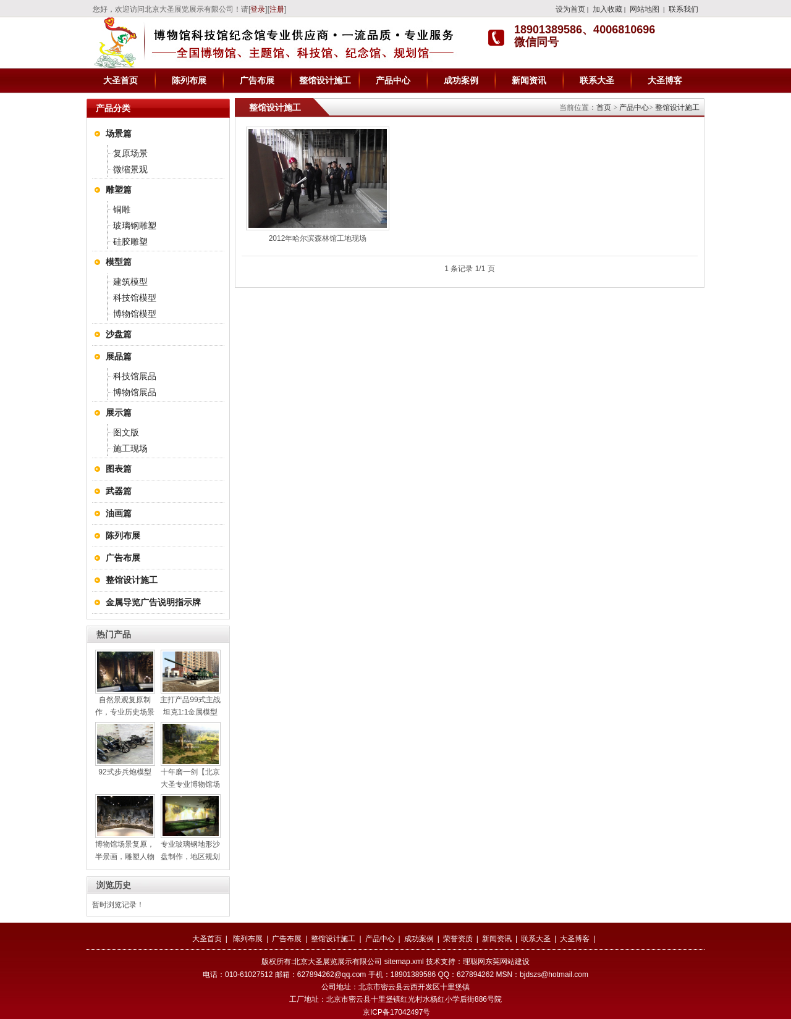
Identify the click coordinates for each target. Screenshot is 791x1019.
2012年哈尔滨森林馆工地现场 (318, 238)
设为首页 (570, 9)
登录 (257, 9)
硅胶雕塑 (130, 241)
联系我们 (683, 9)
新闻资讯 (529, 80)
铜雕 (121, 209)
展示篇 (119, 412)
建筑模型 (130, 282)
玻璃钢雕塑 (134, 225)
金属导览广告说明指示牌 (153, 602)
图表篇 (119, 469)
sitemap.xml (404, 961)
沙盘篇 (119, 334)
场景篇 (119, 133)
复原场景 (130, 153)
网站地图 (644, 9)
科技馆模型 (134, 298)
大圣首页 (120, 80)
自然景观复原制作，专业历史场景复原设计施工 (124, 712)
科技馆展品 (134, 376)
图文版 (126, 432)
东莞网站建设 (507, 961)
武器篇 (119, 491)
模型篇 (119, 262)
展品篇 (119, 356)
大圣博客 (665, 80)
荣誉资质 (458, 938)
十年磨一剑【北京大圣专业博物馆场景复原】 (190, 784)
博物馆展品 (134, 392)
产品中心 (393, 80)
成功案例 (461, 80)
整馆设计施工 (325, 80)
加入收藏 (607, 9)
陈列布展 (189, 80)
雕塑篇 (119, 190)
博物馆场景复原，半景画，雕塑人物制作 (124, 856)
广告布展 (257, 80)
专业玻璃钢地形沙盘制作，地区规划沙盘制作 (190, 856)
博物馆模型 (134, 314)
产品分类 (113, 108)
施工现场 (130, 448)
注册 (276, 9)
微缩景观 (130, 169)
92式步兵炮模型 (124, 772)
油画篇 (119, 513)
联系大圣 (597, 80)
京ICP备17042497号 (396, 1012)
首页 (603, 107)
